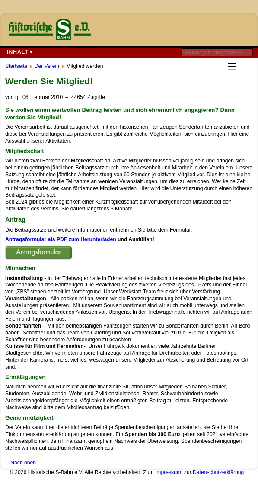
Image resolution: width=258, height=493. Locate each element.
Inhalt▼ (20, 52)
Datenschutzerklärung (218, 472)
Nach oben (23, 463)
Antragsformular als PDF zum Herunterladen (60, 239)
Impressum (168, 472)
